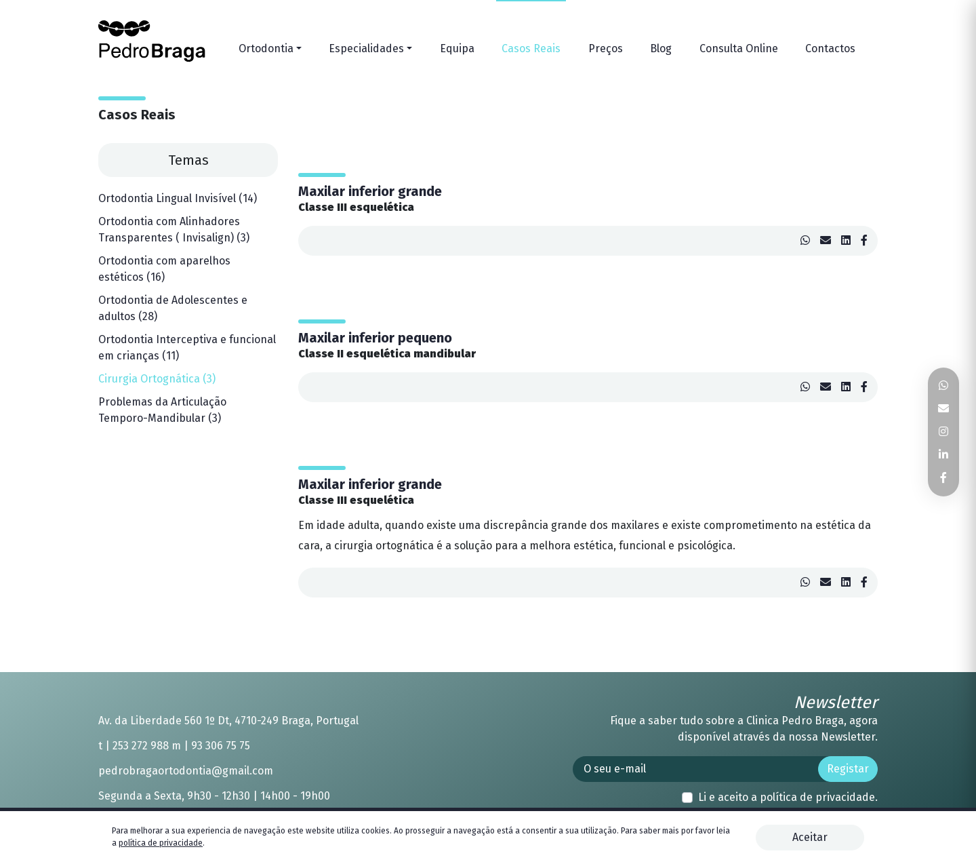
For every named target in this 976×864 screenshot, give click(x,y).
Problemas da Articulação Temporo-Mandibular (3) (162, 410)
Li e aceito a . (788, 797)
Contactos (830, 48)
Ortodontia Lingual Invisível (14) (177, 198)
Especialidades (366, 48)
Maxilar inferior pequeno (375, 338)
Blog (661, 48)
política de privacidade (817, 797)
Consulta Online (738, 48)
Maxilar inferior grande (370, 191)
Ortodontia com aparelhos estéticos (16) (164, 268)
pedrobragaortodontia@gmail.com (185, 770)
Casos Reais (531, 48)
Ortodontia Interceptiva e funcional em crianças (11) (187, 347)
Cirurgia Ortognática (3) (157, 378)
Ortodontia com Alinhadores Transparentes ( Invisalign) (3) (173, 229)
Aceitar (810, 837)
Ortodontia (266, 48)
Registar (848, 768)
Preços (605, 48)
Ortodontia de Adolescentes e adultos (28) (172, 308)
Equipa (457, 48)
